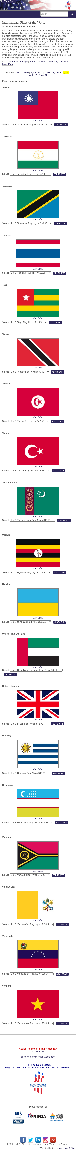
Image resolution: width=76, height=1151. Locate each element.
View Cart (9, 1)
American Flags (20, 61)
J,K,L (40, 72)
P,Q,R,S (57, 72)
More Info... (38, 120)
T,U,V (66, 72)
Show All (43, 75)
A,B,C (18, 72)
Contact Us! (38, 1051)
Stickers (65, 61)
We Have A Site (67, 1148)
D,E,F (26, 72)
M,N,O (48, 72)
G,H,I (33, 72)
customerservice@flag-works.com (38, 1057)
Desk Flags (53, 61)
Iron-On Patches (38, 61)
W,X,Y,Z (33, 75)
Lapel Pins (7, 64)
